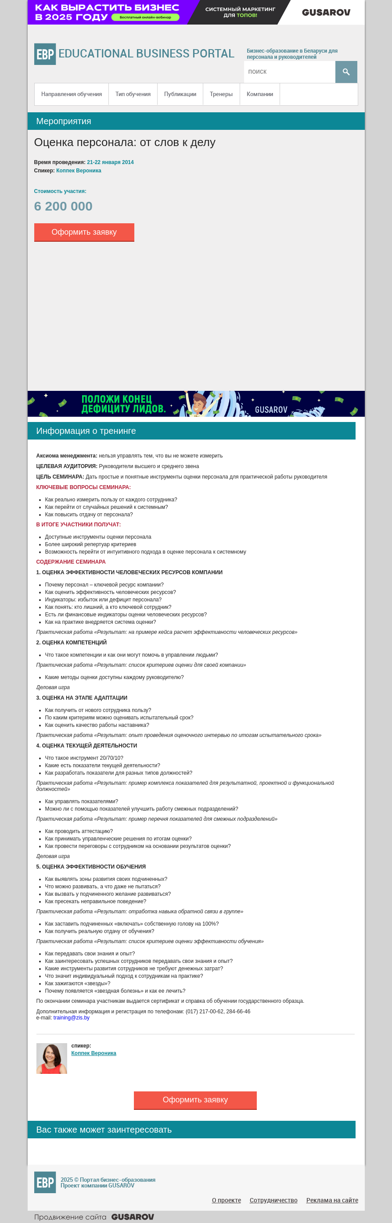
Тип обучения (133, 94)
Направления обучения (71, 94)
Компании (260, 94)
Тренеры (221, 94)
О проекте (226, 1200)
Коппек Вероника (94, 1053)
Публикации (180, 94)
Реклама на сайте (332, 1200)
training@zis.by (72, 1018)
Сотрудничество (274, 1200)
